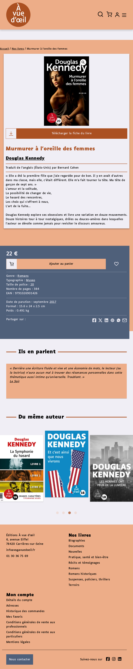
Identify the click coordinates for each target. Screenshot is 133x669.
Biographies (77, 540)
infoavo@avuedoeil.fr (20, 550)
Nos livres (18, 49)
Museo (30, 280)
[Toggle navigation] (123, 14)
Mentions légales (18, 642)
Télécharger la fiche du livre (49, 134)
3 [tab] (69, 513)
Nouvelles (75, 551)
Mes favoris (14, 616)
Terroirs (74, 585)
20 (32, 284)
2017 (53, 302)
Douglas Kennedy (25, 158)
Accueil (4, 49)
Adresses (12, 605)
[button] (83, 62)
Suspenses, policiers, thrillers (89, 579)
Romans (23, 276)
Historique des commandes (25, 611)
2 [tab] (63, 513)
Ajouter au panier (39, 264)
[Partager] (94, 320)
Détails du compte (19, 600)
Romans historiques (82, 574)
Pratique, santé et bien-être (88, 557)
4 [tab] (75, 513)
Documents (76, 546)
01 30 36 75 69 (17, 556)
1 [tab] (57, 513)
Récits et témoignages (84, 562)
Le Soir (14, 381)
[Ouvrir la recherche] (100, 14)
